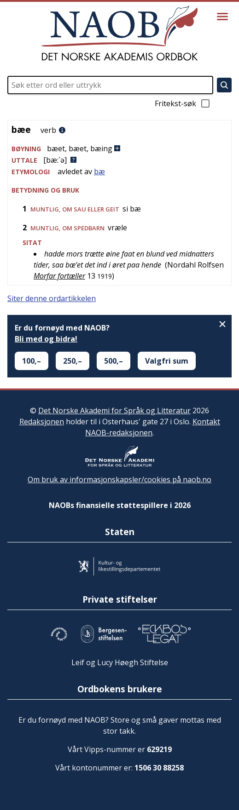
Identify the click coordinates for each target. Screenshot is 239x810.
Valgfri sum (166, 361)
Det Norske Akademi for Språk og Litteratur (114, 410)
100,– (31, 361)
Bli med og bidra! (46, 339)
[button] (119, 148)
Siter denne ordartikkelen (51, 298)
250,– (72, 361)
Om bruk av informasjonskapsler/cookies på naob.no (119, 479)
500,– (113, 361)
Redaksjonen (41, 421)
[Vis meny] (222, 16)
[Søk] (224, 85)
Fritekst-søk (183, 103)
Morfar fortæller (59, 276)
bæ (99, 171)
